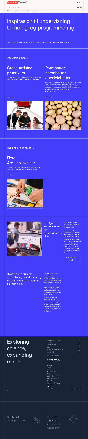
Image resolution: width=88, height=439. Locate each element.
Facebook (50, 389)
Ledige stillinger (51, 371)
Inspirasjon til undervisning (18, 10)
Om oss (49, 369)
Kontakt (49, 367)
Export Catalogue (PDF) (53, 384)
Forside (9, 10)
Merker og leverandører (54, 375)
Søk (77, 7)
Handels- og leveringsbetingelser (53, 377)
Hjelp (48, 373)
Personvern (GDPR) (52, 382)
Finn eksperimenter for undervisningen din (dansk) (72, 259)
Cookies (49, 380)
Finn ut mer (11, 97)
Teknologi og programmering (34, 10)
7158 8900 (52, 353)
